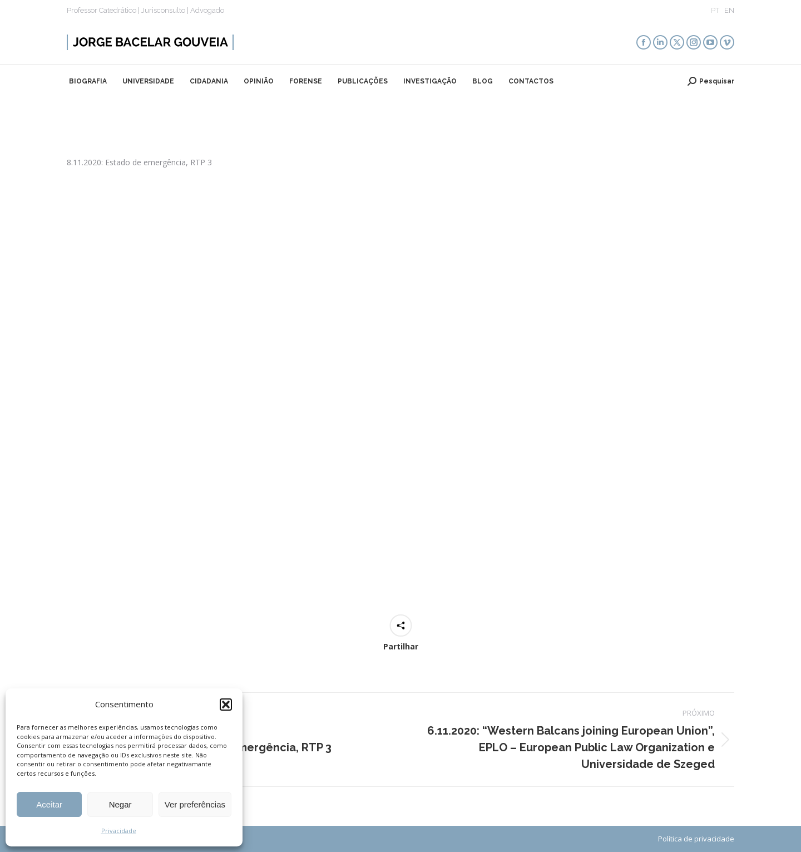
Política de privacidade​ (696, 839)
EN (729, 10)
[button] (225, 704)
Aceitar (49, 804)
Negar (120, 804)
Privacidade (118, 830)
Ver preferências (195, 804)
